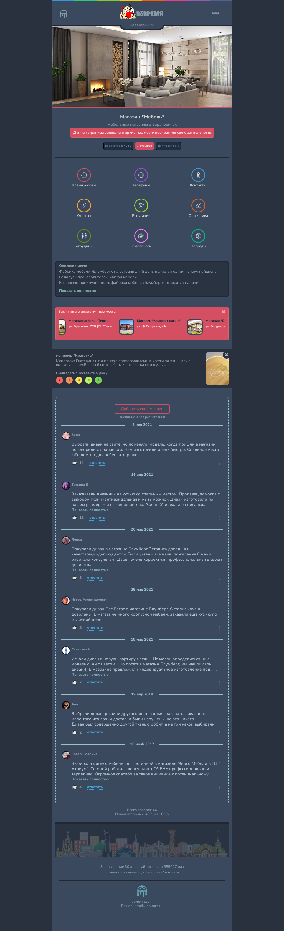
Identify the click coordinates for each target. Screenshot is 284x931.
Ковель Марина (84, 754)
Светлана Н (81, 649)
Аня (75, 704)
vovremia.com (142, 902)
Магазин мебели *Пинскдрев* (90, 321)
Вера (76, 435)
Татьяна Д (80, 485)
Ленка (77, 539)
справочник (152, 872)
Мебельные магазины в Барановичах (142, 124)
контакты (171, 872)
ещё (218, 13)
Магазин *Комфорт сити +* (159, 321)
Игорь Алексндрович (89, 599)
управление (168, 146)
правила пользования (123, 872)
